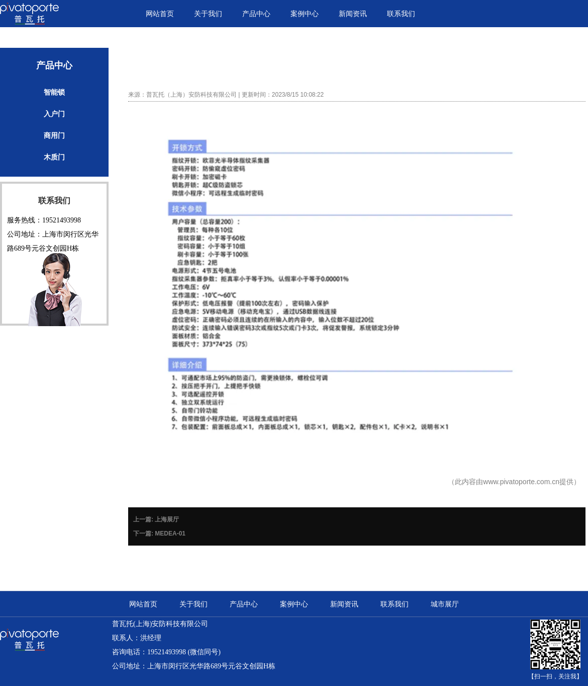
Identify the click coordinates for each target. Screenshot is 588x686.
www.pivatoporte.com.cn (521, 482)
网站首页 (160, 14)
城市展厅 (445, 604)
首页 (465, 57)
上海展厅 (167, 519)
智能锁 (54, 92)
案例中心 (304, 14)
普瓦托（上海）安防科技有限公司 (191, 94)
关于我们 (208, 14)
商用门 (54, 135)
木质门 (54, 157)
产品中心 (256, 14)
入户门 (54, 114)
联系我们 (401, 14)
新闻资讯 (353, 14)
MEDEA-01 (170, 533)
